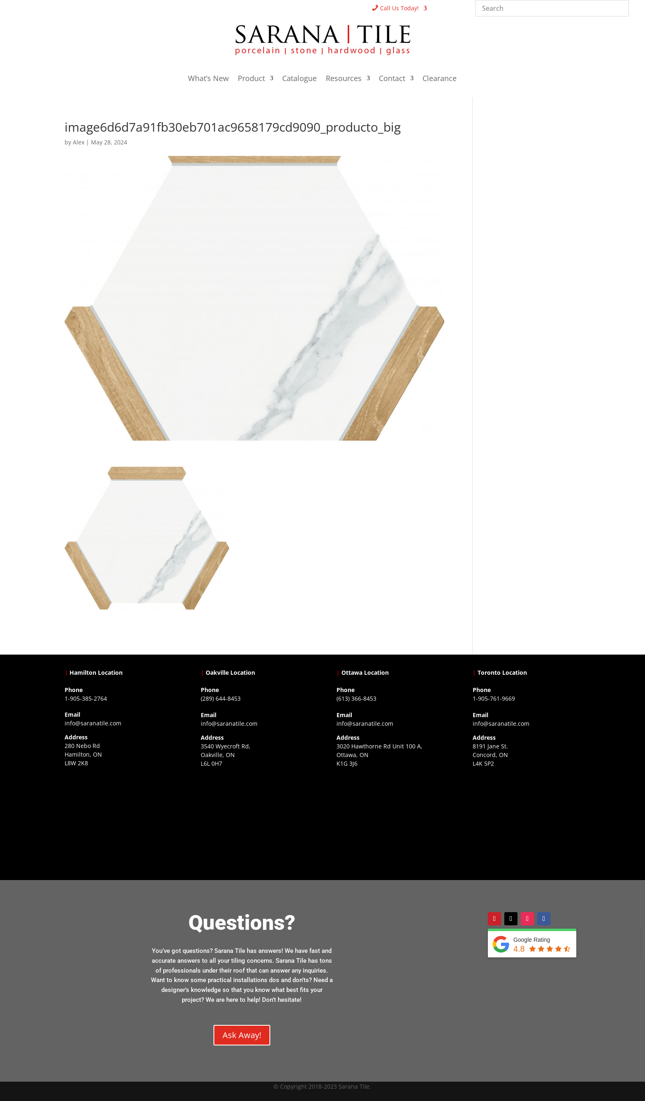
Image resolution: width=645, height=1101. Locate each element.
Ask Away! (242, 1035)
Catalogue (299, 79)
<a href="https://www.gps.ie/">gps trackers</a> (118, 823)
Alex (78, 142)
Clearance (439, 79)
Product (251, 79)
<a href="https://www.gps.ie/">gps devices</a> (390, 823)
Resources (344, 79)
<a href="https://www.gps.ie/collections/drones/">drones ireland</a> (255, 823)
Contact (392, 79)
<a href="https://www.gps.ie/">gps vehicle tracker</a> (526, 823)
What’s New (208, 79)
